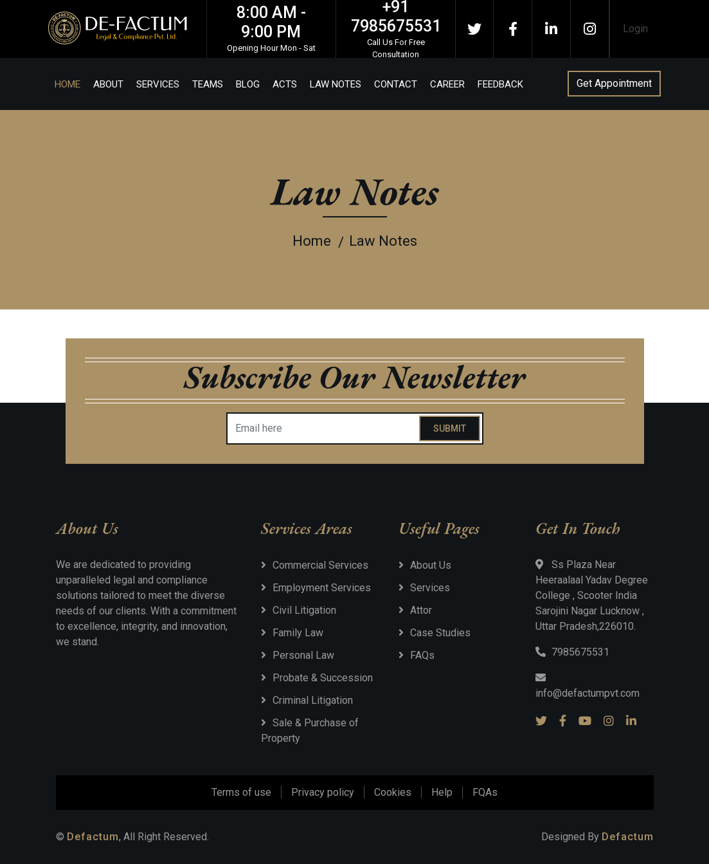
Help (442, 792)
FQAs (485, 792)
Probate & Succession (323, 678)
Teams (207, 84)
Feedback (500, 84)
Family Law (298, 633)
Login (635, 29)
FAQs (422, 655)
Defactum (93, 837)
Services (157, 84)
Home (67, 84)
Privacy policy (322, 792)
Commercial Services (320, 565)
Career (447, 84)
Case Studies (440, 633)
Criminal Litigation (313, 700)
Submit (449, 428)
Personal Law (303, 655)
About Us (430, 565)
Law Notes (335, 84)
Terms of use (241, 792)
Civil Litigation (304, 610)
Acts (285, 84)
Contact (395, 84)
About (108, 84)
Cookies (392, 792)
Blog (248, 84)
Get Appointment (614, 83)
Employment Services (322, 588)
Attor (421, 610)
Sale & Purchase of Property (310, 730)
